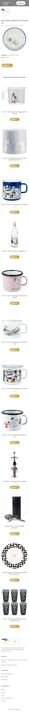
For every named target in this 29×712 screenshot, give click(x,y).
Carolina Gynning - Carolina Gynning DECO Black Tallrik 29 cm (14, 573)
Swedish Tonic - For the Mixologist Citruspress (14, 526)
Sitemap (3, 701)
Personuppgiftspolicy (6, 698)
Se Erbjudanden (20, 3)
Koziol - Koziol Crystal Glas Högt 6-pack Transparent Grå (14, 619)
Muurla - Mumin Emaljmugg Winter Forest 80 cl (14, 205)
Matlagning (4, 679)
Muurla (17, 55)
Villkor (2, 695)
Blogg (2, 689)
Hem (2, 25)
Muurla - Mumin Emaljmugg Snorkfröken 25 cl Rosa (14, 296)
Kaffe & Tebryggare (6, 673)
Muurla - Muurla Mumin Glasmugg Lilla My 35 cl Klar (14, 112)
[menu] (26, 12)
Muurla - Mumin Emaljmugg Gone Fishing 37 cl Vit (14, 342)
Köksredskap (4, 676)
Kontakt (3, 692)
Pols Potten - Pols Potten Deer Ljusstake (14, 481)
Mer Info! (7, 65)
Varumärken (11, 55)
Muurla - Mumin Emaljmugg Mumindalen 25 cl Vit (14, 435)
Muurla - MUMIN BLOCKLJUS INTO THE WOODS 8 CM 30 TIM (14, 159)
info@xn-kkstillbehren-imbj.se (9, 665)
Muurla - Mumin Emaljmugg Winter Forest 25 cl (14, 389)
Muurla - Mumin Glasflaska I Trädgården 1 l (14, 251)
